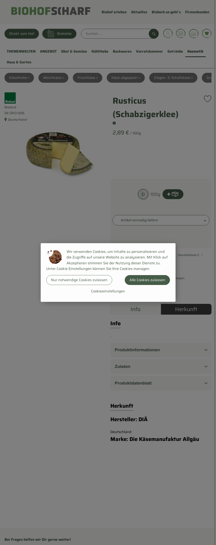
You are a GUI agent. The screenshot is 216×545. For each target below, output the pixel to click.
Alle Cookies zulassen (147, 280)
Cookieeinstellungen (108, 291)
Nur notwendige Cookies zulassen (79, 280)
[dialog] (108, 272)
